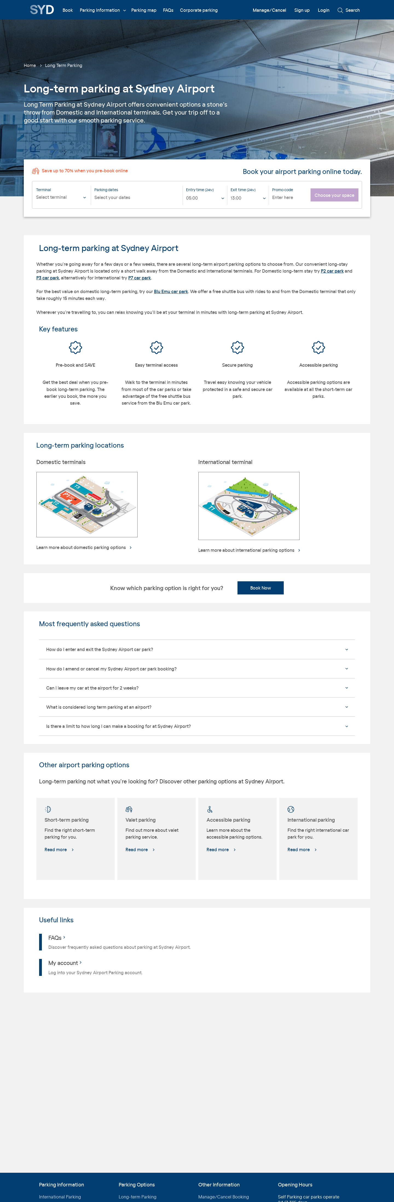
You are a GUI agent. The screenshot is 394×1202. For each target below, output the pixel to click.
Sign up (302, 10)
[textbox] (62, 197)
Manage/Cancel (269, 10)
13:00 (236, 198)
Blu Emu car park (171, 291)
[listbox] (205, 199)
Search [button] (349, 10)
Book (68, 10)
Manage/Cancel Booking (223, 1197)
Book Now (260, 588)
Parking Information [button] (103, 10)
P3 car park (47, 278)
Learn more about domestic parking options (84, 547)
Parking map (144, 10)
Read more (59, 849)
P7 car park (139, 278)
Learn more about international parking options (249, 550)
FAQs (168, 10)
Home (30, 65)
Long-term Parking (138, 1197)
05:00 (192, 198)
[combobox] (62, 201)
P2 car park (332, 271)
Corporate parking (199, 10)
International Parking (60, 1197)
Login (323, 10)
